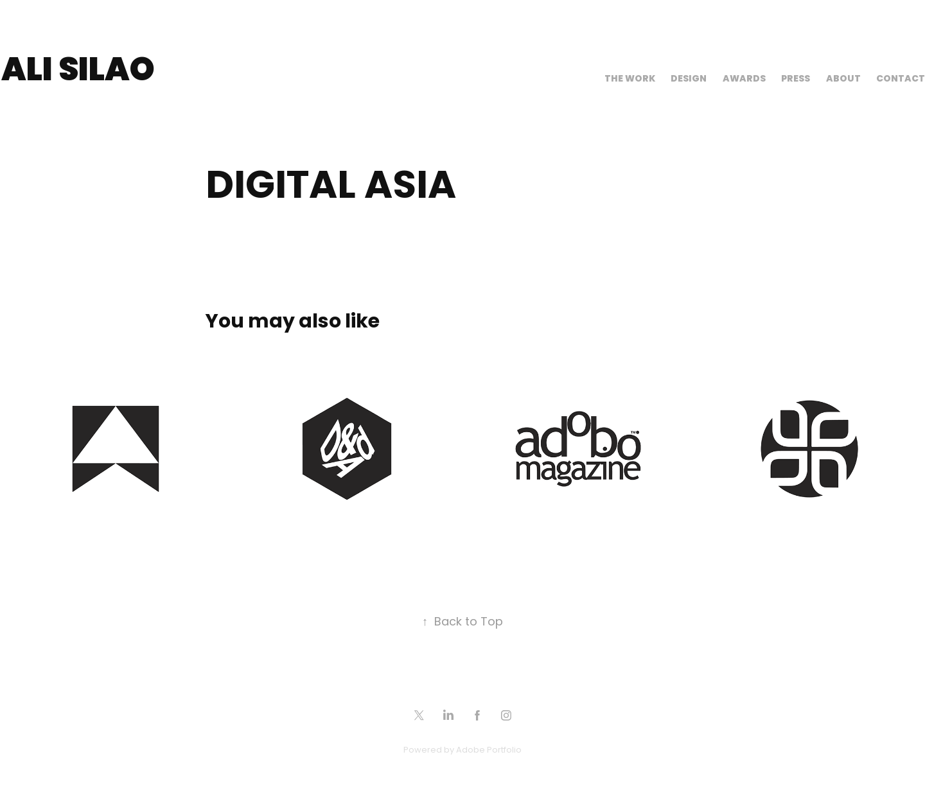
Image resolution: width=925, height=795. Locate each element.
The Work (629, 79)
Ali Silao (78, 72)
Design (689, 79)
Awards (744, 79)
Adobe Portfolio (489, 750)
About (843, 79)
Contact (900, 79)
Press (795, 79)
